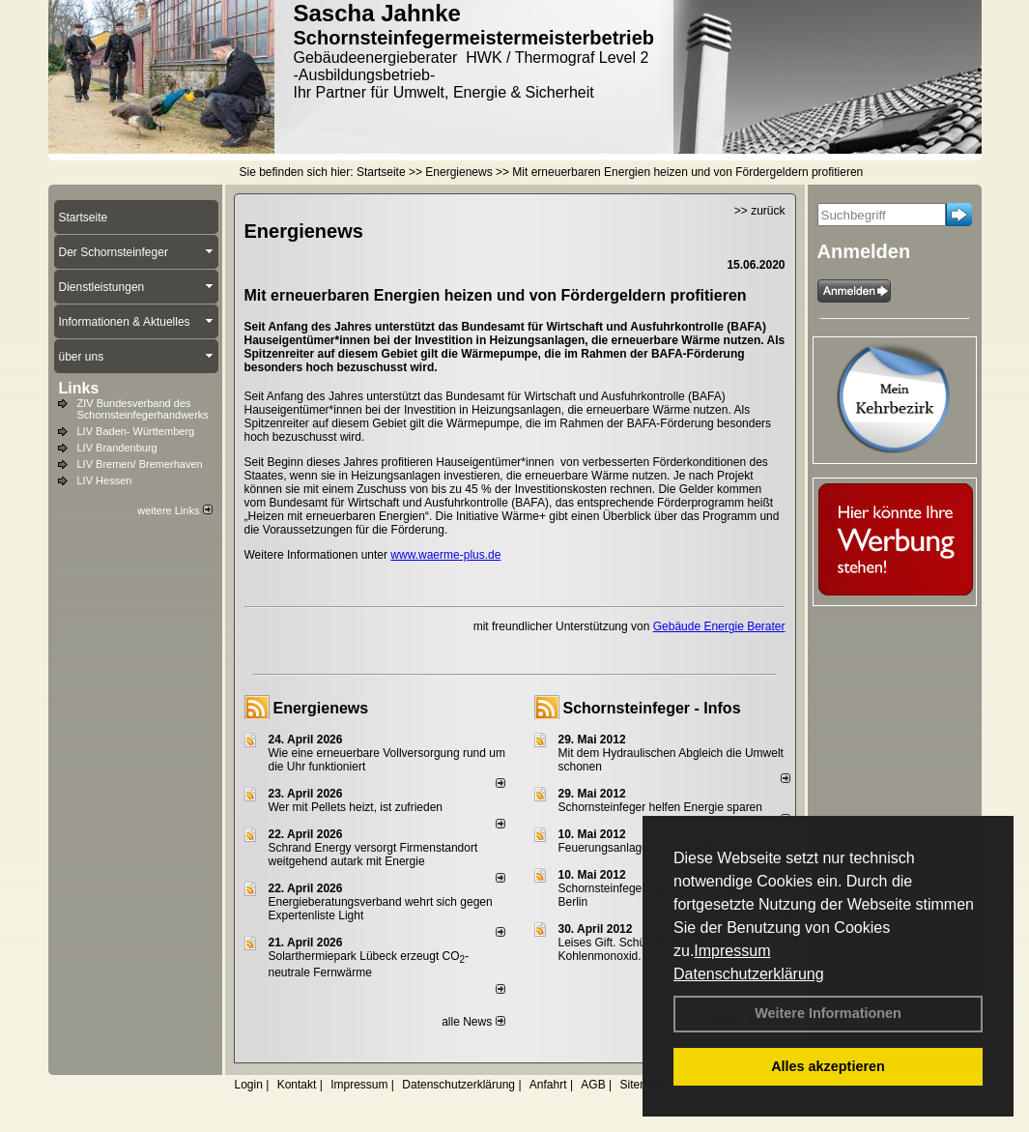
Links (79, 388)
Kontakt (297, 1084)
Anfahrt (548, 1084)
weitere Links (174, 510)
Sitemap (640, 1084)
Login (249, 1084)
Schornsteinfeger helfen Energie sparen (660, 807)
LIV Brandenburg (117, 447)
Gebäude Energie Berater (719, 626)
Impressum (732, 951)
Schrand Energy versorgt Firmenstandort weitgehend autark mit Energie (373, 854)
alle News (473, 1022)
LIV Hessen (104, 480)
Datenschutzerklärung (748, 974)
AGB (593, 1084)
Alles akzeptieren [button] (828, 1066)
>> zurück (760, 211)
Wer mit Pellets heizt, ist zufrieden (356, 807)
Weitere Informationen (828, 1013)
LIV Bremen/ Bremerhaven (140, 464)
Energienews (321, 708)
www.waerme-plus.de (445, 555)
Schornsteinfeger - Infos (652, 708)
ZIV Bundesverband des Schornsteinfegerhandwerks (143, 409)
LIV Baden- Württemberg (136, 431)
